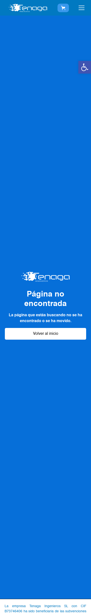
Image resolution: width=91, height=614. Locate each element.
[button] (84, 67)
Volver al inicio (45, 334)
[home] (27, 8)
